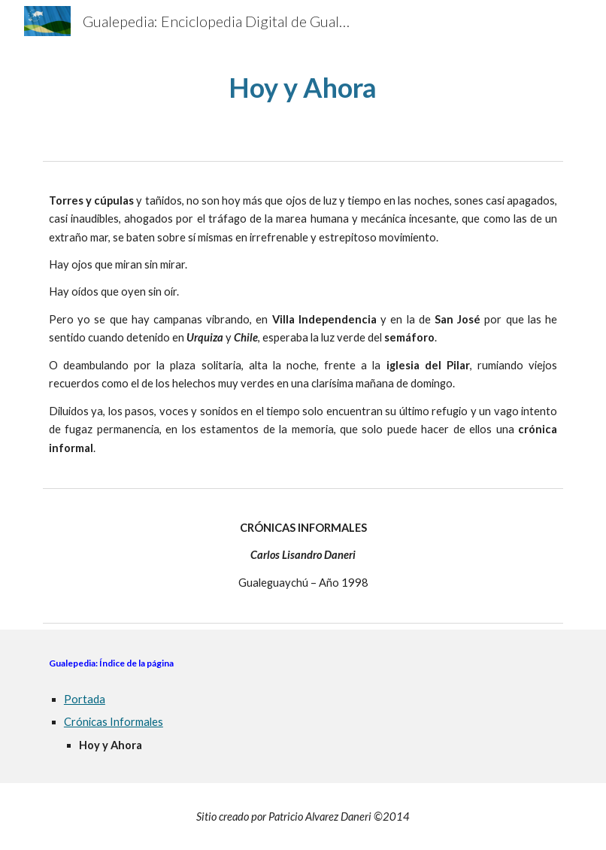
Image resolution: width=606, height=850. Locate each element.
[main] (303, 87)
